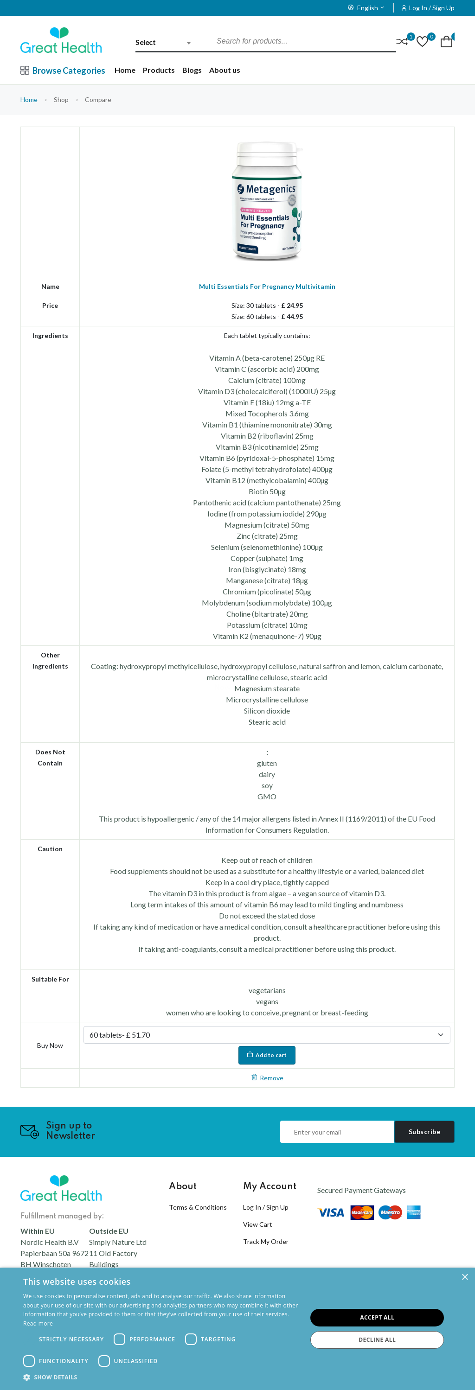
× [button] (464, 1277)
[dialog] (237, 1329)
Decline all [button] (377, 1340)
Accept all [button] (377, 1317)
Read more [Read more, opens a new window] (38, 1323)
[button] (161, 1377)
